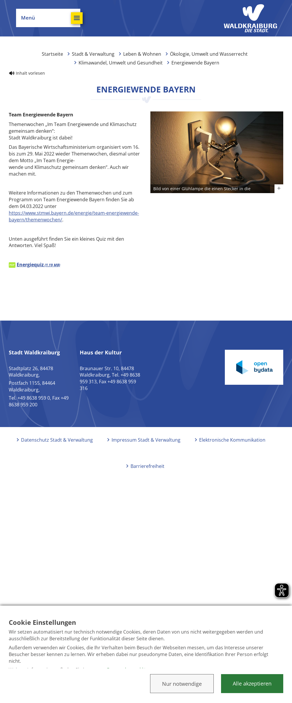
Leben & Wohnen (142, 54)
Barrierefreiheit (147, 466)
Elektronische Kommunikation (232, 440)
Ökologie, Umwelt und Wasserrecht (209, 54)
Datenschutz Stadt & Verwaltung (57, 440)
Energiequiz (38, 264)
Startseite (52, 54)
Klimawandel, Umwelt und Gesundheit (121, 63)
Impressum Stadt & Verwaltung (146, 440)
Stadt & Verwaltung (93, 54)
